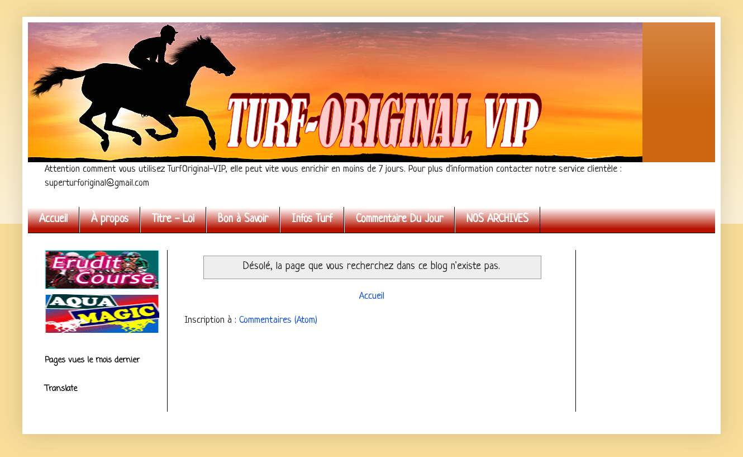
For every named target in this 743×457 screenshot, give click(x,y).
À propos (109, 219)
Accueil (53, 219)
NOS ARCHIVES (497, 219)
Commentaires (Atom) (278, 320)
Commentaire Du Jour (399, 219)
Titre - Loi (173, 219)
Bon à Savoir (243, 219)
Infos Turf (312, 219)
